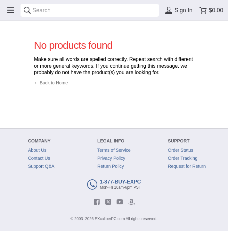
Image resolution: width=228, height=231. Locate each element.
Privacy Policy (111, 158)
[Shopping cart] (210, 10)
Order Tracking (183, 158)
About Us (37, 150)
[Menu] (10, 10)
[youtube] (120, 202)
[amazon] (131, 202)
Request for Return (187, 166)
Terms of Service (114, 150)
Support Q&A (41, 166)
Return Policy (110, 166)
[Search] (27, 10)
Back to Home (54, 82)
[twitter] (108, 202)
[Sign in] (177, 10)
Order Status (180, 150)
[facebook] (97, 202)
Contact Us (39, 158)
